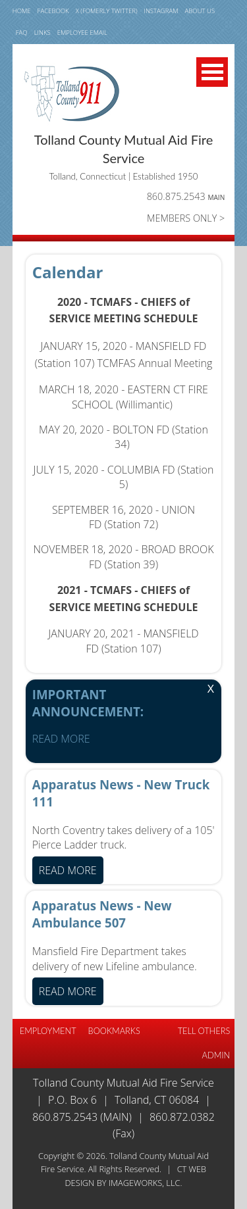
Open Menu (212, 72)
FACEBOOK (53, 11)
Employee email (82, 32)
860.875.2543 (186, 196)
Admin (216, 1055)
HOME (22, 11)
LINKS (42, 32)
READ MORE (61, 738)
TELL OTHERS (204, 1030)
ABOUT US (200, 11)
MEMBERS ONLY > (186, 218)
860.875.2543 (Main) (82, 1117)
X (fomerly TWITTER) (107, 11)
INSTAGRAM (161, 11)
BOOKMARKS (114, 1030)
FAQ (22, 32)
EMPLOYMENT (48, 1030)
